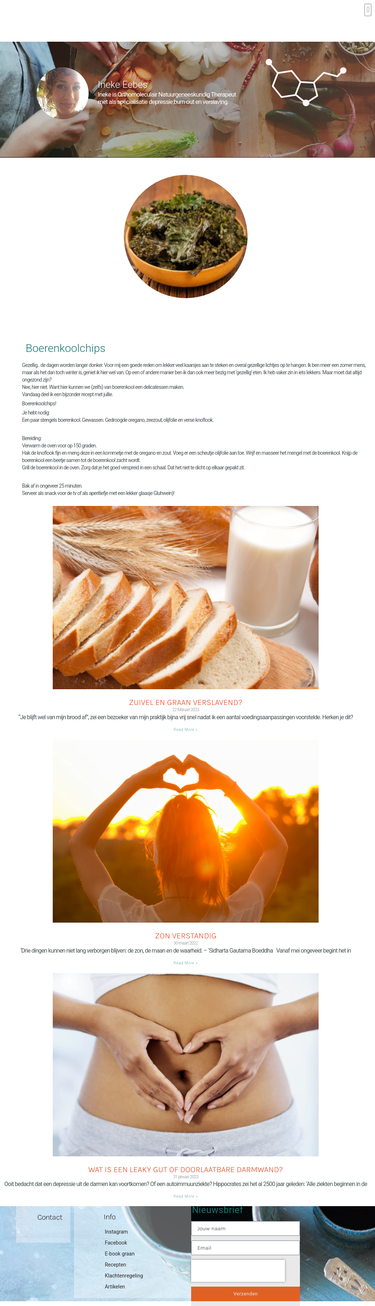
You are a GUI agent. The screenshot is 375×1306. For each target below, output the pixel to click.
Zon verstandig (185, 936)
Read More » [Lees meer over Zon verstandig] (186, 963)
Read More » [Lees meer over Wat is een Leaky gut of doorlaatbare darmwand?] (186, 1196)
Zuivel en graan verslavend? (185, 702)
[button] (367, 10)
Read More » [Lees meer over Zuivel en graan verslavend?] (186, 730)
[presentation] (238, 1271)
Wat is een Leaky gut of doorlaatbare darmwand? (185, 1169)
